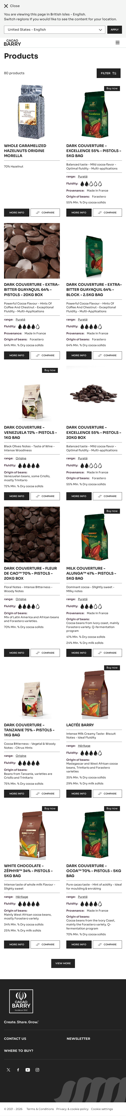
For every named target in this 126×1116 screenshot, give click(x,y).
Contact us (15, 1039)
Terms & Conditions (40, 1109)
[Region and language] (54, 30)
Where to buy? (18, 1051)
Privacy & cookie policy (72, 1109)
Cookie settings (102, 1109)
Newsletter (78, 1039)
